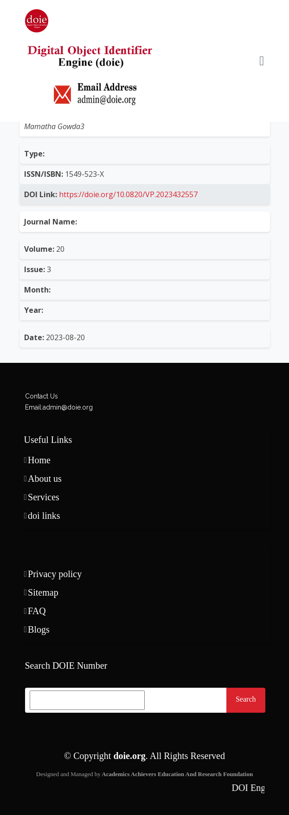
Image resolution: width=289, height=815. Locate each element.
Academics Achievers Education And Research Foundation (177, 774)
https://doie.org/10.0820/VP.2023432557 (127, 194)
